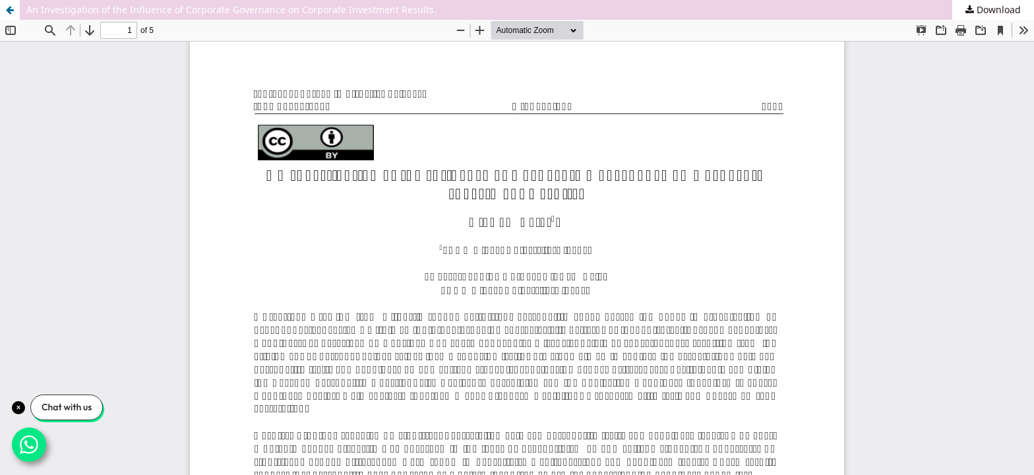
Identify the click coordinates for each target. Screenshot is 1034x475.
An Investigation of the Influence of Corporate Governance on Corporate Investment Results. (231, 9)
